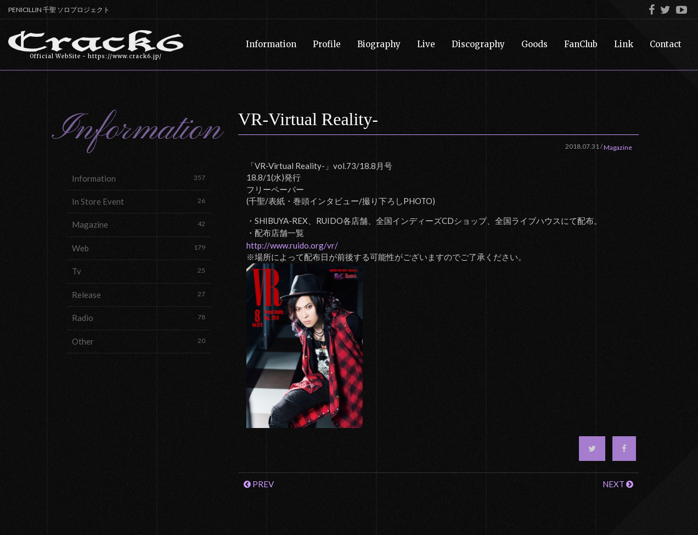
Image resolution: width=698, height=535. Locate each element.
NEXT (618, 484)
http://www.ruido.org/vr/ (292, 245)
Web (138, 248)
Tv (138, 271)
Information (138, 178)
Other (138, 341)
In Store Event (138, 201)
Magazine (138, 224)
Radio (138, 317)
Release (138, 294)
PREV (259, 484)
